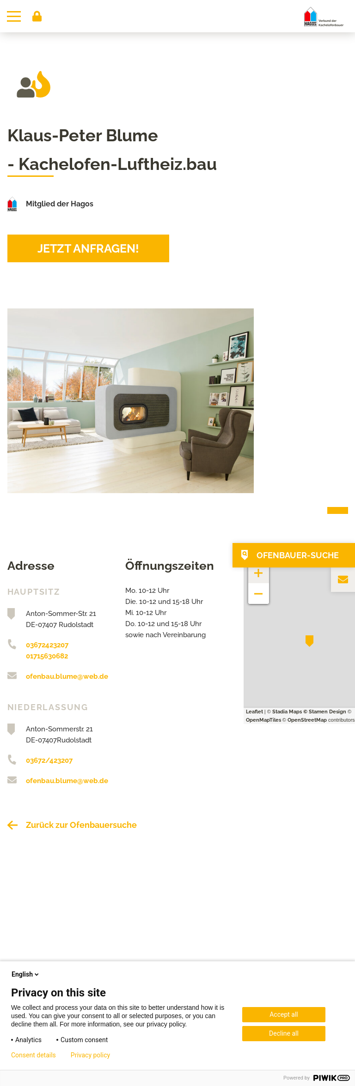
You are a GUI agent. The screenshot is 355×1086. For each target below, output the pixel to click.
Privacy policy (90, 1055)
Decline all (284, 1033)
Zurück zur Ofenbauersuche (81, 825)
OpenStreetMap (307, 720)
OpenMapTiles (263, 720)
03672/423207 (49, 760)
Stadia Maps (287, 712)
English (26, 974)
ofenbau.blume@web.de (67, 676)
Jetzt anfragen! (88, 248)
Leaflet (254, 712)
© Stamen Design (324, 712)
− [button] (259, 589)
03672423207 (47, 645)
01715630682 (47, 656)
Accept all (283, 1014)
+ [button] (259, 568)
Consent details (33, 1055)
